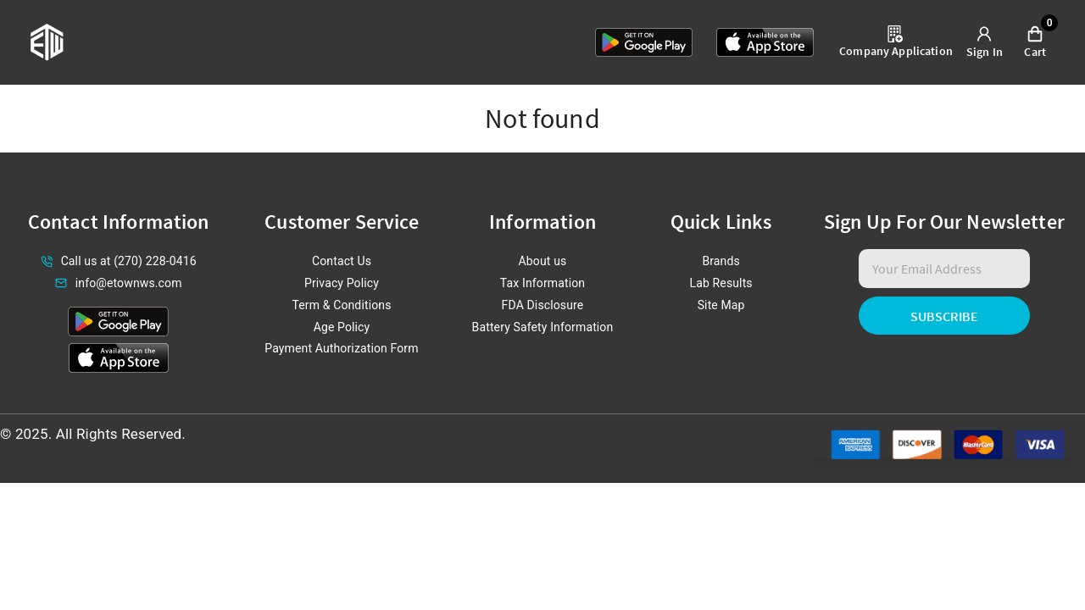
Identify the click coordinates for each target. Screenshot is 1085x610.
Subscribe (944, 316)
